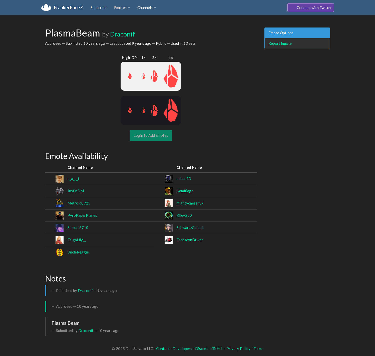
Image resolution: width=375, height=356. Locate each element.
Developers (182, 348)
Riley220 (184, 215)
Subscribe (99, 7)
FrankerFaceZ (68, 7)
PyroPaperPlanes (82, 215)
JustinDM (76, 190)
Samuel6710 (78, 227)
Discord (201, 348)
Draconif (122, 34)
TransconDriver (190, 240)
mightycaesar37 (190, 203)
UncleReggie (78, 252)
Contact (163, 348)
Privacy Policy (238, 348)
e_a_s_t (73, 178)
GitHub (217, 348)
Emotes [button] (122, 7)
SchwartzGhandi (190, 227)
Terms (258, 348)
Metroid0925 (79, 203)
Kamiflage (185, 190)
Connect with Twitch (311, 7)
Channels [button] (146, 7)
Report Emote (280, 43)
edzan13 (184, 178)
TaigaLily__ (77, 240)
